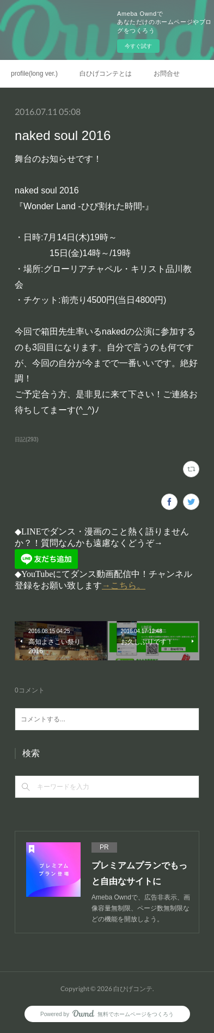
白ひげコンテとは (106, 73)
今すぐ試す (138, 46)
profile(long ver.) (34, 73)
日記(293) (26, 439)
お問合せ (167, 73)
